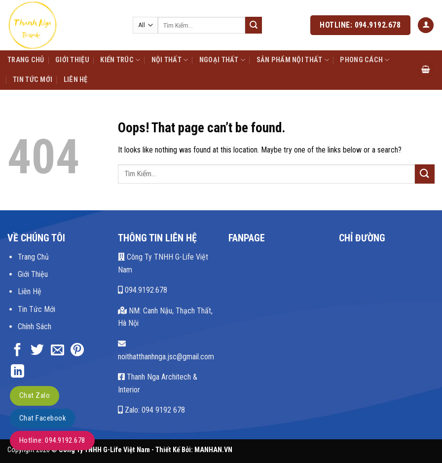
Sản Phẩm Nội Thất (293, 60)
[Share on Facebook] (17, 351)
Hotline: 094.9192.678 (52, 440)
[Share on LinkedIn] (17, 372)
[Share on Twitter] (37, 351)
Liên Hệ (76, 80)
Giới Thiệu (72, 60)
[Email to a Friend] (57, 351)
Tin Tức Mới (32, 80)
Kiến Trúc (120, 60)
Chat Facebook (42, 418)
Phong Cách (364, 60)
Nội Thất (169, 60)
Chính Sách (34, 326)
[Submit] (253, 25)
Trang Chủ (25, 60)
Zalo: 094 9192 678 (151, 410)
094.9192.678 (142, 290)
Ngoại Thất (222, 60)
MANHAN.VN (213, 450)
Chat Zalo (34, 395)
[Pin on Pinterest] (77, 351)
